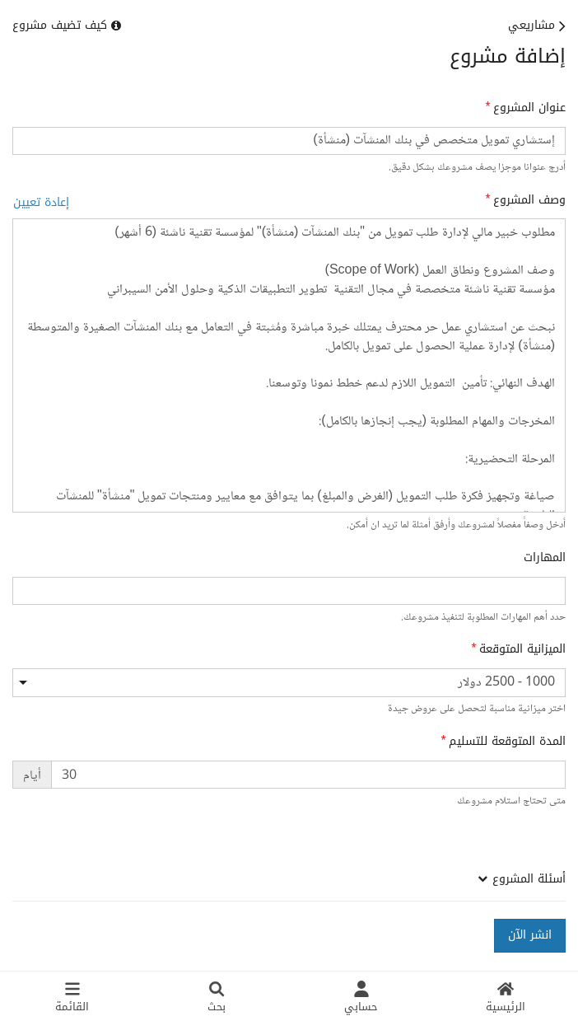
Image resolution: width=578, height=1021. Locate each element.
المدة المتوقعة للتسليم (507, 741)
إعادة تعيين (41, 202)
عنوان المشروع (529, 108)
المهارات (545, 558)
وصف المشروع (529, 200)
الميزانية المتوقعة (522, 649)
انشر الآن (530, 935)
